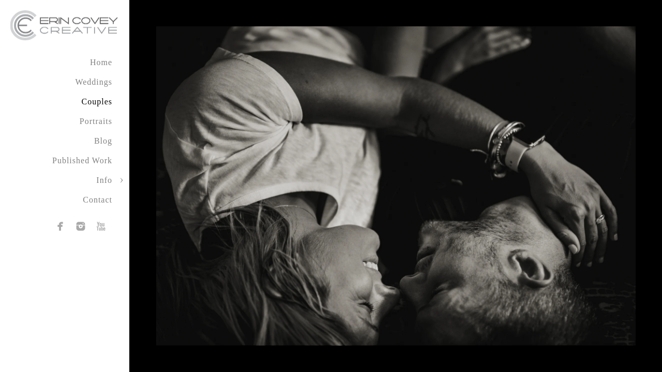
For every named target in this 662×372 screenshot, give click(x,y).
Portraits (96, 121)
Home (101, 62)
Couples (97, 101)
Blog (103, 140)
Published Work (82, 160)
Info (104, 180)
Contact (97, 199)
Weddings (93, 82)
